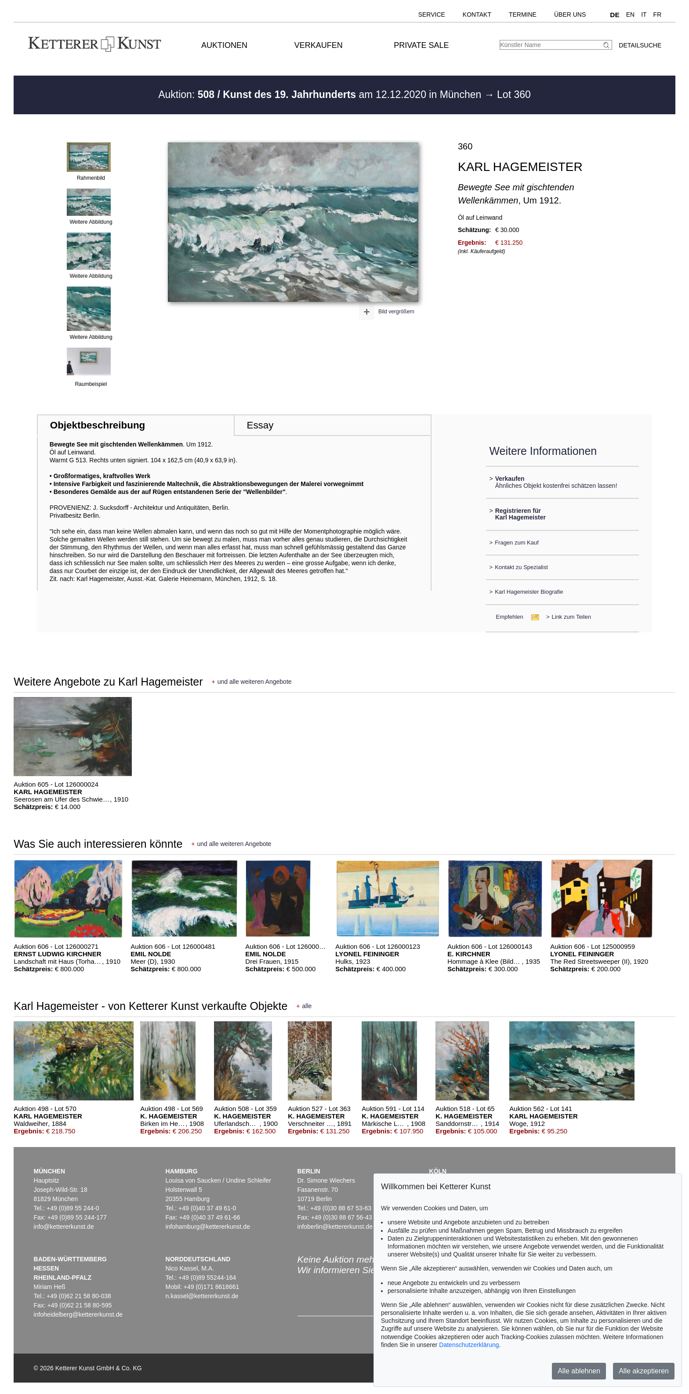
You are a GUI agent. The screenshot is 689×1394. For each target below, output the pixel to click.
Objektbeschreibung (97, 425)
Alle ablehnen (579, 1371)
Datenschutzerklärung (469, 1344)
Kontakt (477, 14)
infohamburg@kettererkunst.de (208, 1226)
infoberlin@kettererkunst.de (335, 1226)
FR (657, 14)
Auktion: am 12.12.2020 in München (321, 94)
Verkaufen (318, 45)
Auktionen (224, 45)
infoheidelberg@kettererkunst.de (78, 1314)
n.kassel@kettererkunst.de (202, 1296)
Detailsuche (640, 45)
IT (643, 14)
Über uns (570, 14)
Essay (260, 425)
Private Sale (421, 45)
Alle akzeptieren (644, 1371)
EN (630, 14)
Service (431, 14)
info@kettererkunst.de (64, 1226)
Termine (523, 14)
